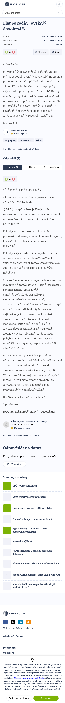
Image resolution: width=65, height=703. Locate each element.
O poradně (8, 653)
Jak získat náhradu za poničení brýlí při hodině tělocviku (34, 586)
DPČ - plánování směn (25, 486)
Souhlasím (46, 698)
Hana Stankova (19, 130)
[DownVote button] (13, 52)
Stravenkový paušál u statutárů (29, 497)
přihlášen (36, 149)
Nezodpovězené (52, 167)
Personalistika (26, 140)
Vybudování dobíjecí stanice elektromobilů (36, 575)
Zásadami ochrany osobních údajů (29, 678)
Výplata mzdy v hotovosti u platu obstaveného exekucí (30, 530)
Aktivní (32, 167)
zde (35, 692)
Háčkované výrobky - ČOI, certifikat (32, 508)
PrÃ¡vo (39, 140)
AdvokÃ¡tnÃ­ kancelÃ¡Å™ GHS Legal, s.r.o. (30, 421)
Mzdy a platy (10, 140)
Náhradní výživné (22, 541)
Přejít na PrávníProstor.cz (18, 628)
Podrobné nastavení (19, 698)
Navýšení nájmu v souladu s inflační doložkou (32, 552)
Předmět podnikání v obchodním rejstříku (36, 564)
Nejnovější (13, 167)
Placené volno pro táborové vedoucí (32, 519)
